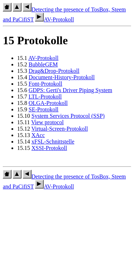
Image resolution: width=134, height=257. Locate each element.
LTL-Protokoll (45, 97)
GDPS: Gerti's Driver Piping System (70, 90)
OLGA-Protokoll (48, 103)
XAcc (38, 135)
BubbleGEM (43, 64)
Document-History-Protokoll (62, 77)
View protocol (47, 122)
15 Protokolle (35, 40)
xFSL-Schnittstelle (52, 141)
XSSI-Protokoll (49, 148)
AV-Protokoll (54, 19)
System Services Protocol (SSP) (68, 116)
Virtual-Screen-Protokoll (59, 129)
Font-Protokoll (45, 84)
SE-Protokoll (44, 109)
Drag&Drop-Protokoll (54, 71)
